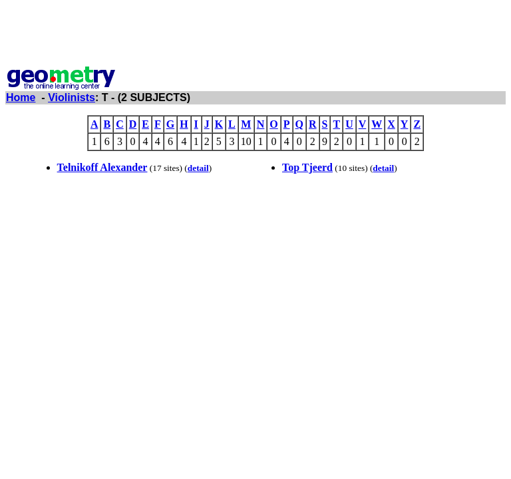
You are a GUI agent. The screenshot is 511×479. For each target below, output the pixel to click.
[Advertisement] (255, 35)
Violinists (71, 97)
